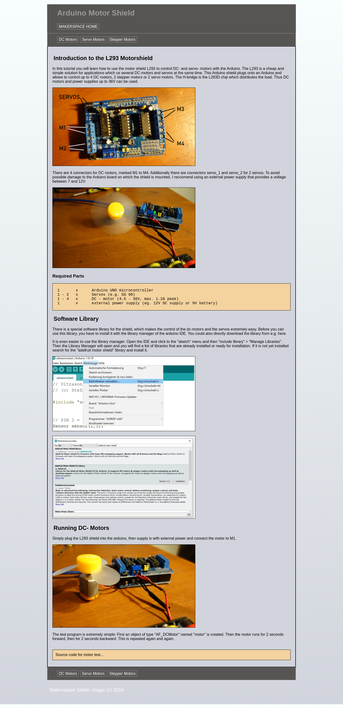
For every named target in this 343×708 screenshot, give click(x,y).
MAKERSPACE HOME (78, 27)
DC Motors (68, 39)
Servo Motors (93, 39)
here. (282, 337)
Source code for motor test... (79, 658)
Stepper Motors (123, 39)
